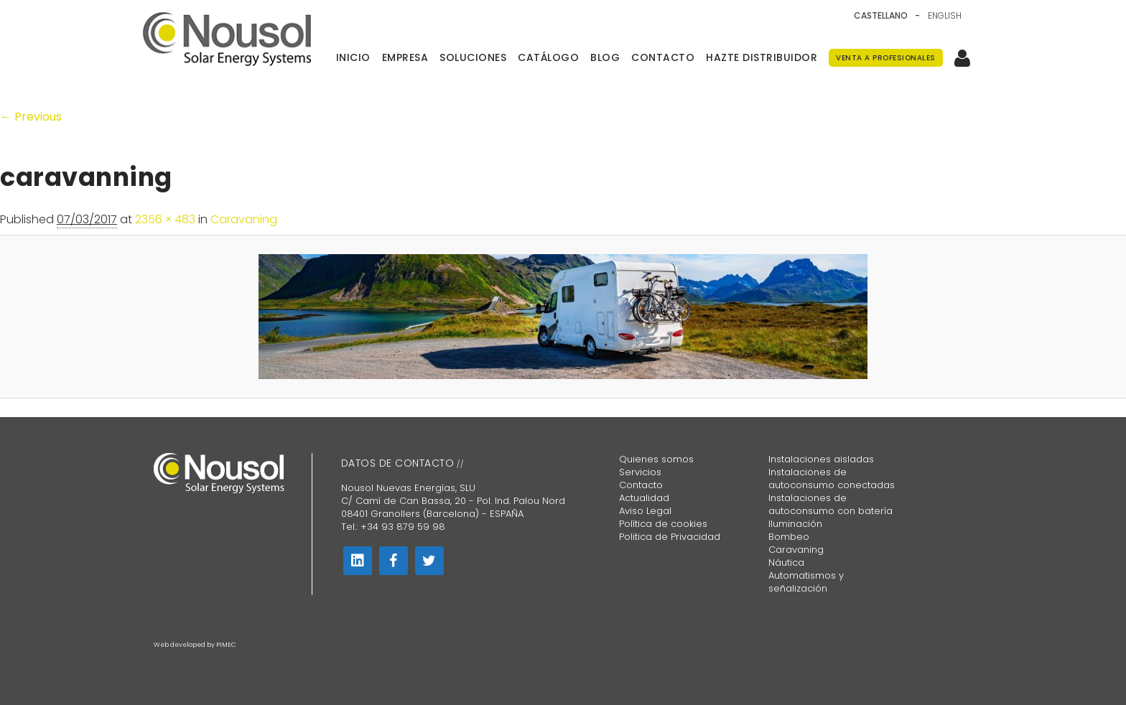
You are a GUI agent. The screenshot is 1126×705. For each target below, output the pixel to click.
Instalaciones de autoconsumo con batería (830, 504)
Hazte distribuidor (761, 57)
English (945, 15)
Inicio (353, 57)
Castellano (881, 15)
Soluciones (472, 57)
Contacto (662, 57)
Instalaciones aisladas (821, 459)
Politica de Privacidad (669, 536)
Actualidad (644, 498)
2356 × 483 (165, 219)
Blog (605, 57)
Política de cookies (663, 524)
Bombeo (788, 536)
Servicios (640, 472)
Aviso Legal (645, 511)
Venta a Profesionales (886, 57)
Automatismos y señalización (806, 582)
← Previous (31, 116)
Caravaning (243, 219)
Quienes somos (656, 459)
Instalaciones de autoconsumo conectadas (831, 478)
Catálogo (548, 57)
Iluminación (795, 524)
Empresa (405, 57)
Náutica (786, 562)
